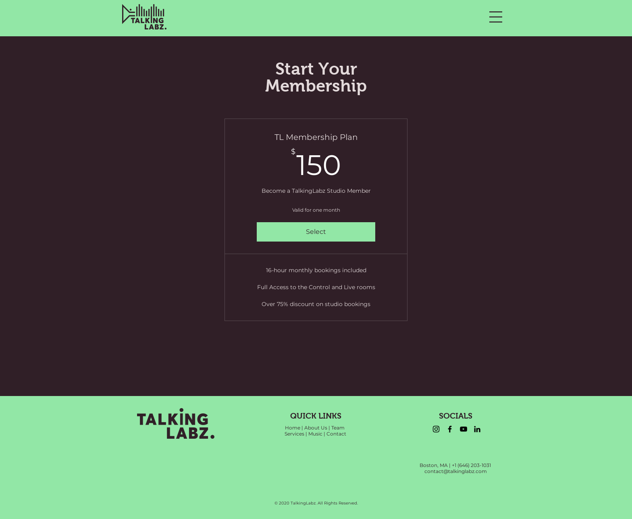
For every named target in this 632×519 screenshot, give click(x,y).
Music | (316, 434)
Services (294, 434)
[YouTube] (463, 429)
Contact (336, 434)
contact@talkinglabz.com (455, 471)
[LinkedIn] (477, 429)
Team (338, 428)
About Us (315, 428)
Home (292, 428)
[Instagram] (436, 429)
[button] (495, 17)
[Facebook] (449, 429)
